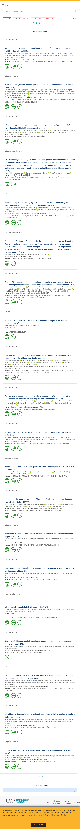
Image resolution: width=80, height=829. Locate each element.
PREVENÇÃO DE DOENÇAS (44, 510)
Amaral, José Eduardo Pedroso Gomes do (24, 209)
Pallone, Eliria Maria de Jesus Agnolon (52, 132)
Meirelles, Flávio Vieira (25, 403)
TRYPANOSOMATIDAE (39, 100)
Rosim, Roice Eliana (21, 439)
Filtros (7, 18)
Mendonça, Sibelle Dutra (27, 207)
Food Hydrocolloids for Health (19, 577)
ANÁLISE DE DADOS (33, 618)
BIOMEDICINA (34, 136)
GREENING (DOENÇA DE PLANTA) (55, 370)
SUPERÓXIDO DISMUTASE (44, 373)
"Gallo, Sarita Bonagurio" (42, 19)
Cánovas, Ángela (34, 53)
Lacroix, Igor (8, 646)
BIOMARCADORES (16, 61)
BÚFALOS (25, 102)
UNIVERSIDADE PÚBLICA (12, 179)
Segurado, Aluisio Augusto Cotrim (36, 173)
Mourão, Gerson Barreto (31, 721)
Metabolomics (14, 59)
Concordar (38, 824)
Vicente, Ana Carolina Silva (36, 287)
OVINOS (25, 297)
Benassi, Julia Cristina (50, 90)
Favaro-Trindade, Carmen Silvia (59, 173)
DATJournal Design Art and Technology (22, 650)
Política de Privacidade (56, 802)
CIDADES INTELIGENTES (18, 618)
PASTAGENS (24, 443)
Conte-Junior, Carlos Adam (29, 539)
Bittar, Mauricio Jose (61, 755)
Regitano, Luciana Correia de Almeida (50, 721)
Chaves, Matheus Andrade (13, 401)
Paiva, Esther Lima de (11, 207)
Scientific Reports (15, 725)
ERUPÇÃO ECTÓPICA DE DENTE (46, 762)
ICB (38, 98)
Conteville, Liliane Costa (39, 719)
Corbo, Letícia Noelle (18, 506)
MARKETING (31, 510)
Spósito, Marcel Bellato (61, 472)
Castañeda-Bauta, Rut (11, 130)
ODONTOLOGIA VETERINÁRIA (26, 762)
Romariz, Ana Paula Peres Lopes (15, 90)
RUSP (49, 650)
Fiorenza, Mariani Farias (43, 401)
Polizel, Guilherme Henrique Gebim (15, 53)
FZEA (32, 59)
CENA (54, 214)
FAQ (47, 802)
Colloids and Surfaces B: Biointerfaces (21, 407)
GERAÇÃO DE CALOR (38, 177)
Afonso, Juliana (52, 719)
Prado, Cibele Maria (27, 401)
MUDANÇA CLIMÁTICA (45, 476)
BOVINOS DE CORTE (29, 61)
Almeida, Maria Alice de (61, 401)
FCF (42, 508)
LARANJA (51, 295)
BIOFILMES (26, 545)
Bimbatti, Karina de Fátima (13, 504)
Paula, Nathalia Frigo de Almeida (17, 93)
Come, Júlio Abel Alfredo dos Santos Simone (58, 680)
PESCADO (58, 689)
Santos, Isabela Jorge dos (54, 287)
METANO (53, 727)
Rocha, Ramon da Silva (52, 504)
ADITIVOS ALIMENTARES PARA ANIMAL (23, 295)
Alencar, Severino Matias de (47, 209)
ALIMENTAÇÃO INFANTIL (18, 216)
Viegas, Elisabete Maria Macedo (34, 682)
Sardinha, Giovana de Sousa (46, 207)
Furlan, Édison (60, 55)
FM (30, 175)
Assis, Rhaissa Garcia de (46, 289)
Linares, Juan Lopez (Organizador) (24, 611)
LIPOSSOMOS (50, 409)
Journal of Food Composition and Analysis (23, 214)
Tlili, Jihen (17, 539)
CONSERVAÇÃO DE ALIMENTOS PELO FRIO (41, 689)
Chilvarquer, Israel (54, 646)
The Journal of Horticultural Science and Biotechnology (27, 366)
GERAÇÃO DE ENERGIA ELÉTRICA (21, 177)
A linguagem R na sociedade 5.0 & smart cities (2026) (26, 607)
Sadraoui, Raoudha (44, 539)
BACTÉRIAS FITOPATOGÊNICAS (20, 370)
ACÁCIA (32, 545)
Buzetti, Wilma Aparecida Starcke (17, 95)
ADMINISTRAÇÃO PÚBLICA (19, 259)
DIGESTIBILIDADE (41, 295)
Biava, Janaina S (22, 291)
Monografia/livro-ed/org (13, 594)
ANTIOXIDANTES (41, 545)
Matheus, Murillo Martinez (44, 755)
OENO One (13, 474)
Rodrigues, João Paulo (11, 437)
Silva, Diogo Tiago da (33, 90)
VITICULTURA (26, 476)
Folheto (7, 312)
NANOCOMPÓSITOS (23, 136)
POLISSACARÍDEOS (53, 545)
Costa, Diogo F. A (33, 291)
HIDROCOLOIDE (52, 579)
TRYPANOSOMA (27, 100)
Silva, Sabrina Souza (57, 437)
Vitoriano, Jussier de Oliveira (60, 130)
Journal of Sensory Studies (18, 508)
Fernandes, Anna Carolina (12, 719)
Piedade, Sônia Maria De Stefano (65, 360)
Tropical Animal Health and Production (22, 293)
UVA (32, 476)
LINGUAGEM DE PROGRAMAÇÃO (50, 618)
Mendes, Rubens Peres (12, 755)
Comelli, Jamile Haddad (64, 289)
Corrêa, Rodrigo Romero (29, 757)
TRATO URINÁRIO (58, 510)
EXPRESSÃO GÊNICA (37, 370)
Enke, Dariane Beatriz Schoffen (54, 682)
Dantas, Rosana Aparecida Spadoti (38, 506)
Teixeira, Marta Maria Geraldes (39, 93)
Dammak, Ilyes (9, 539)
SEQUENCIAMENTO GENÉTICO (56, 100)
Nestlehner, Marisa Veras (27, 437)
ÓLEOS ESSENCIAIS (16, 297)
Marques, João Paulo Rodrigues (17, 362)
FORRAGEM (32, 443)
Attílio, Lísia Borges (46, 360)
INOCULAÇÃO (71, 370)
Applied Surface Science (17, 134)
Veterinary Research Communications (21, 759)
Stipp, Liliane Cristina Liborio (38, 362)
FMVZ (41, 98)
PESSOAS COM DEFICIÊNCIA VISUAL (30, 652)
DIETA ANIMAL (25, 727)
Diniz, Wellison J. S (45, 53)
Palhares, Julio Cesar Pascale (14, 721)
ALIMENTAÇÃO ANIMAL (44, 443)
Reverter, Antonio (26, 719)
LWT (11, 543)
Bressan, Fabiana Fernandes (13, 325)
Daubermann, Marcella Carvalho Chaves (17, 472)
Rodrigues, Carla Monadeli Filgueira (41, 92)
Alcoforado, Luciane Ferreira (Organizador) (18, 609)
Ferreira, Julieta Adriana (26, 130)
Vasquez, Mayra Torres (20, 646)
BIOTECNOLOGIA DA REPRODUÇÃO (22, 409)
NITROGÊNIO (59, 295)
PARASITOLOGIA (16, 100)
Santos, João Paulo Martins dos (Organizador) (46, 609)
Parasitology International (17, 98)
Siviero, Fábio (64, 646)
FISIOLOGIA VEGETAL (60, 476)
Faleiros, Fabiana (57, 506)
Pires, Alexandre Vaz (45, 291)
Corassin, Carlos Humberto (38, 439)
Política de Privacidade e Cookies (55, 815)
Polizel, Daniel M (10, 291)
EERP (35, 508)
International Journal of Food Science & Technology (26, 686)
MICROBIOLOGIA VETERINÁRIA (40, 727)
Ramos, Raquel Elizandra (32, 325)
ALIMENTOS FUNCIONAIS (19, 510)
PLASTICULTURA (16, 476)
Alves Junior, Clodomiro (41, 130)
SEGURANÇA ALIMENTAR (59, 216)
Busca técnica (68, 802)
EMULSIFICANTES (16, 545)
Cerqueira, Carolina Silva (42, 437)
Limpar (75, 18)
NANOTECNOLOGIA (39, 409)
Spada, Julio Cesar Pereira (19, 92)
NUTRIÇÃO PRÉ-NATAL (62, 61)
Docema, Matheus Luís (12, 360)
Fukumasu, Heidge (27, 55)
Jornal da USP (14, 175)
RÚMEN (41, 297)
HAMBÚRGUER (9, 691)
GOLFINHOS (14, 652)
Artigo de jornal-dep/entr (13, 151)
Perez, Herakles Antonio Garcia (64, 92)
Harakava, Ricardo (55, 362)
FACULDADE (66, 177)
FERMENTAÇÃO (34, 297)
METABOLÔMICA (49, 61)
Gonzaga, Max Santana (28, 755)
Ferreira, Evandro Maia (59, 291)
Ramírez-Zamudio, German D (61, 53)
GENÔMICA (39, 61)
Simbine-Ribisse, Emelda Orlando (15, 680)
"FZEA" (17, 19)
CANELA (24, 689)
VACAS (72, 61)
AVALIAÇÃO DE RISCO (34, 216)
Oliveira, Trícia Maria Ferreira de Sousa (63, 93)
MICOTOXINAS (46, 216)
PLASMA (13, 136)
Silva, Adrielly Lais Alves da (27, 289)
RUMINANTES (32, 102)
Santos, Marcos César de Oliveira (38, 646)
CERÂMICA (42, 136)
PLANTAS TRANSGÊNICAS (27, 373)
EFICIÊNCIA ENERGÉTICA (54, 177)
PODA (36, 476)
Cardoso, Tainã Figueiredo (66, 719)
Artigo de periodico (11, 40)
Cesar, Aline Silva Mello (12, 55)
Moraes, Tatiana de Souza (29, 360)
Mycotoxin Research (16, 441)
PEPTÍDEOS (15, 373)
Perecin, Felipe (39, 403)
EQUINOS (13, 762)
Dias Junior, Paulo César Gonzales (15, 287)
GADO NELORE (15, 727)
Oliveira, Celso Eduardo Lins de (14, 173)
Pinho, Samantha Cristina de (55, 403)
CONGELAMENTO (67, 689)
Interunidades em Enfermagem (53, 508)
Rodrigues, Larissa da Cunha (34, 680)
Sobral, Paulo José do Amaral (60, 539)
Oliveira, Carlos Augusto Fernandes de (61, 439)
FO (42, 650)
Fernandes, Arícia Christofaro (45, 55)
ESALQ (28, 59)
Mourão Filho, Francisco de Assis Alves (24, 364)
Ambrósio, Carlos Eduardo (30, 132)
